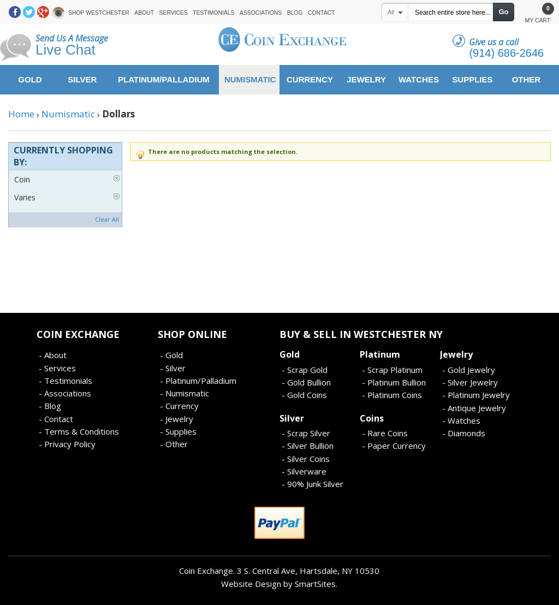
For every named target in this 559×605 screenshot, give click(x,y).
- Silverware (304, 471)
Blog (295, 13)
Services (173, 13)
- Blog (50, 405)
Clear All (107, 219)
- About (53, 354)
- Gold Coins (304, 394)
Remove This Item (117, 178)
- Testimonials (65, 380)
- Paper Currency (394, 445)
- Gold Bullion (306, 382)
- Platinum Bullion (394, 382)
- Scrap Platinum (392, 369)
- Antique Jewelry (474, 407)
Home (21, 114)
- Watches (461, 420)
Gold (290, 354)
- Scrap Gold (305, 369)
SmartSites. (316, 583)
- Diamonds (463, 433)
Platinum (380, 354)
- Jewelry (176, 418)
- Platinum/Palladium (198, 380)
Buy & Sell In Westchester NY (361, 334)
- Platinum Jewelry (476, 394)
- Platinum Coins (392, 394)
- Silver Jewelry (470, 382)
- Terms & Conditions (79, 431)
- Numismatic (184, 393)
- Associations (65, 393)
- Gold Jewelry (468, 369)
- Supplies (178, 431)
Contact (321, 13)
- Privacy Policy (67, 443)
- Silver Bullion (308, 445)
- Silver (173, 368)
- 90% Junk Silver (312, 483)
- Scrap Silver (306, 433)
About (144, 13)
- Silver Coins (306, 458)
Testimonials (213, 13)
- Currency (179, 405)
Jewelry (456, 354)
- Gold (171, 354)
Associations (261, 13)
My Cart (537, 14)
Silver (292, 418)
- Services (57, 368)
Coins (372, 418)
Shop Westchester (98, 13)
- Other (174, 443)
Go (503, 12)
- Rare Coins (385, 433)
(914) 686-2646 (506, 53)
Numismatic (68, 114)
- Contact (56, 418)
